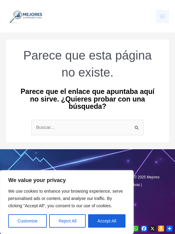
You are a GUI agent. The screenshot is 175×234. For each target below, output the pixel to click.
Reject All (67, 221)
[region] (67, 202)
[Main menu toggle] (162, 16)
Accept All (107, 221)
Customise (28, 221)
